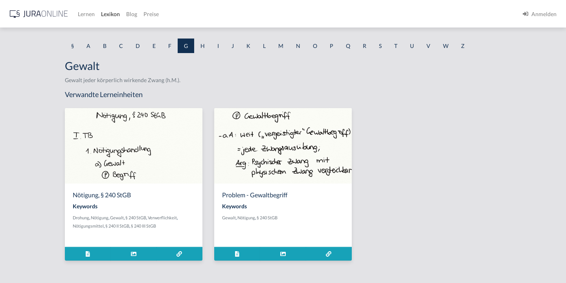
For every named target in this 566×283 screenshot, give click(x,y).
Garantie (17, 136)
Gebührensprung (27, 242)
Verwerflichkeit (229, 217)
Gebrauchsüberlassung (34, 225)
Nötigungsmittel (155, 225)
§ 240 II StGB (184, 225)
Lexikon (236, 14)
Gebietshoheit (23, 189)
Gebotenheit (21, 207)
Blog (257, 14)
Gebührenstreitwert (30, 260)
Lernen (212, 14)
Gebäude (17, 172)
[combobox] (62, 38)
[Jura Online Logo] (164, 14)
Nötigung (166, 217)
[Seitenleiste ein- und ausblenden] (113, 12)
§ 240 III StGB (210, 225)
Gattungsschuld (25, 154)
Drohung (148, 217)
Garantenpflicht (25, 101)
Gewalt (184, 217)
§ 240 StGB (202, 217)
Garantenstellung (27, 119)
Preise (277, 14)
